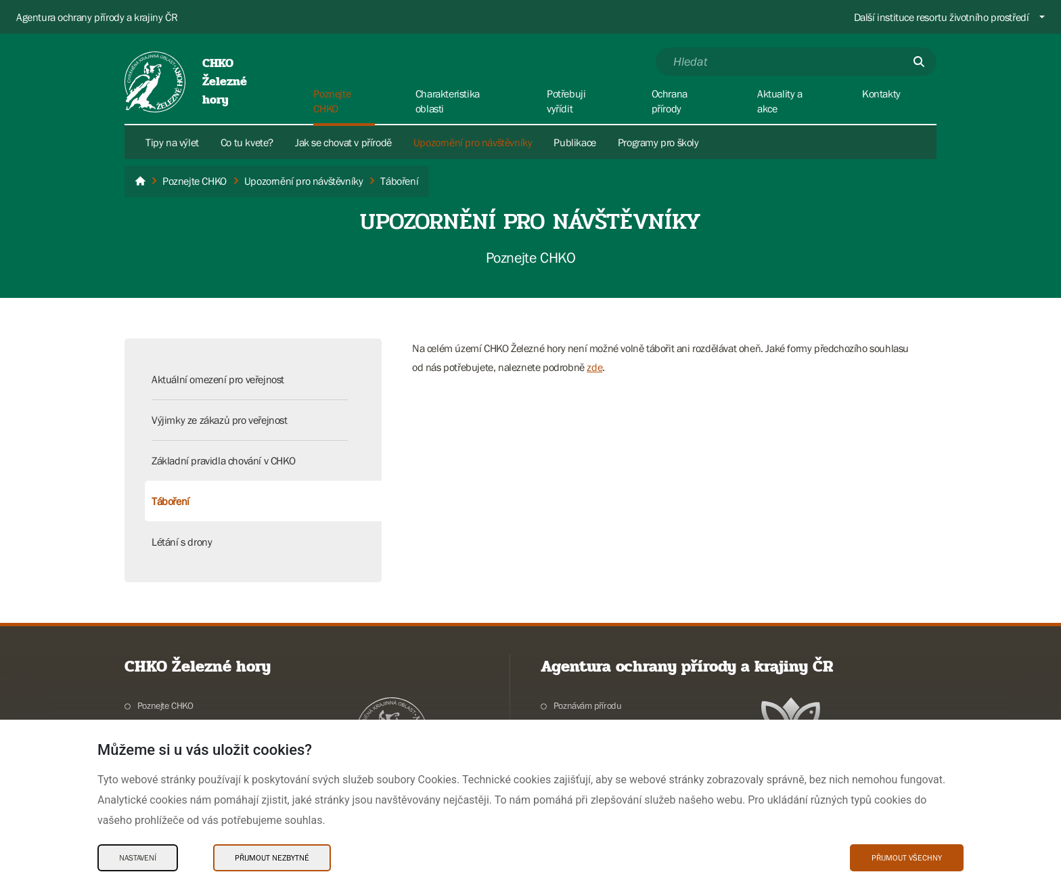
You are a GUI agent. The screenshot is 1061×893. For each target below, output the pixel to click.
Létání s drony (182, 542)
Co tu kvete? (247, 142)
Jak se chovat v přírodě (343, 142)
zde (594, 367)
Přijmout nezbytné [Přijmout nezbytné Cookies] (272, 858)
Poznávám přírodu (588, 705)
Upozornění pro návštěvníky (473, 142)
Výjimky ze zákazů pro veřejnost (220, 420)
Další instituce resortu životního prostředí (941, 17)
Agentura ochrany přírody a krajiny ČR (96, 17)
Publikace (574, 142)
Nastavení (137, 858)
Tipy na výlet (172, 142)
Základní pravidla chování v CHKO (223, 460)
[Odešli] (919, 61)
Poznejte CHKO (165, 705)
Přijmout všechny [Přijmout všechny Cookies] (907, 858)
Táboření (170, 501)
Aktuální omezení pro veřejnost (218, 379)
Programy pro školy (658, 142)
